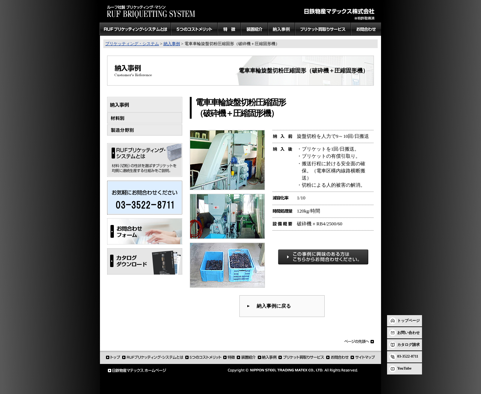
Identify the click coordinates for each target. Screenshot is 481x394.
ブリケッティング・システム (132, 43)
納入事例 (171, 43)
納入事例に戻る (274, 306)
